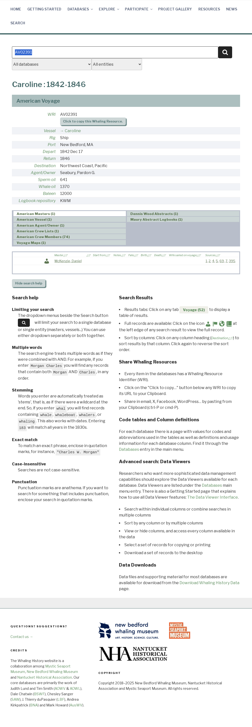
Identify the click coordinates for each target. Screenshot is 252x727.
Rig (52, 137)
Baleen (49, 193)
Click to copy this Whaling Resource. (93, 121)
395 (232, 261)
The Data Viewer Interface (212, 497)
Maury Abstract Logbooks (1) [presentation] (156, 219)
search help (28, 283)
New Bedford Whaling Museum (52, 671)
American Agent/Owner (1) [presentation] (40, 225)
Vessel (50, 130)
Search (17, 23)
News (231, 9)
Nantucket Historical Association (44, 677)
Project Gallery (175, 9)
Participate (139, 9)
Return (49, 158)
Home (15, 9)
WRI (51, 114)
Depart (49, 151)
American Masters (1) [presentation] (36, 214)
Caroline (73, 130)
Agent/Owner (43, 172)
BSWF (39, 694)
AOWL (75, 688)
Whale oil (47, 186)
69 (221, 261)
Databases (81, 9)
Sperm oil (47, 179)
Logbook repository (37, 200)
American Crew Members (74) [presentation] (43, 237)
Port (52, 144)
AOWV (60, 688)
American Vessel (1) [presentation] (34, 219)
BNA (34, 705)
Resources (209, 9)
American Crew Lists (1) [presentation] (38, 231)
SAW (15, 699)
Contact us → (21, 637)
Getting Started (44, 9)
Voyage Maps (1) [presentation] (31, 243)
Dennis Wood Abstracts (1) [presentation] (154, 214)
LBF (60, 699)
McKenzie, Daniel (68, 261)
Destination (45, 165)
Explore (109, 9)
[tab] (69, 213)
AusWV (76, 705)
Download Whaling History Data (209, 582)
